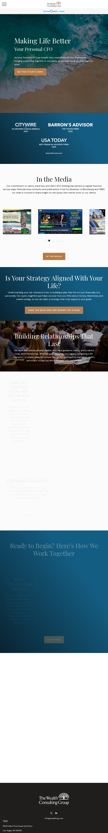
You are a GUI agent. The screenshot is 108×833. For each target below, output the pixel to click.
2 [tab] (49, 240)
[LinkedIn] (56, 813)
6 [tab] (62, 240)
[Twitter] (51, 813)
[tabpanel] (28, 222)
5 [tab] (59, 240)
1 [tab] (46, 240)
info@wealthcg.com (54, 818)
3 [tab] (52, 240)
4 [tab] (56, 240)
